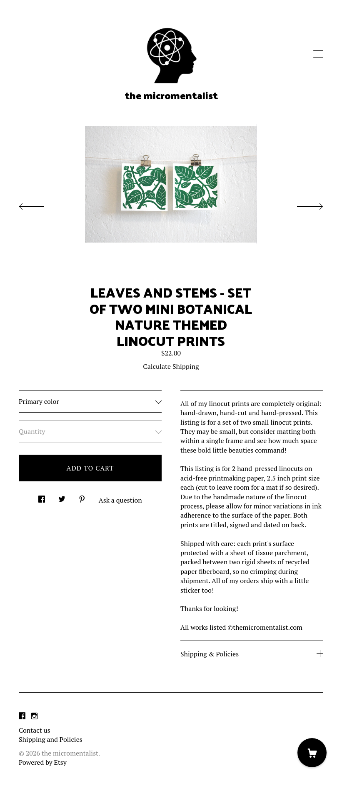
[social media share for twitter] (61, 496)
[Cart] (312, 752)
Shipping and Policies (50, 739)
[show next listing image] (302, 204)
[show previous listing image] (39, 204)
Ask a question (120, 500)
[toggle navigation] (318, 54)
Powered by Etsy (43, 762)
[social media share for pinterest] (82, 496)
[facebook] (22, 716)
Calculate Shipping (171, 366)
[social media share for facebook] (41, 496)
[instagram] (34, 716)
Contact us (34, 730)
